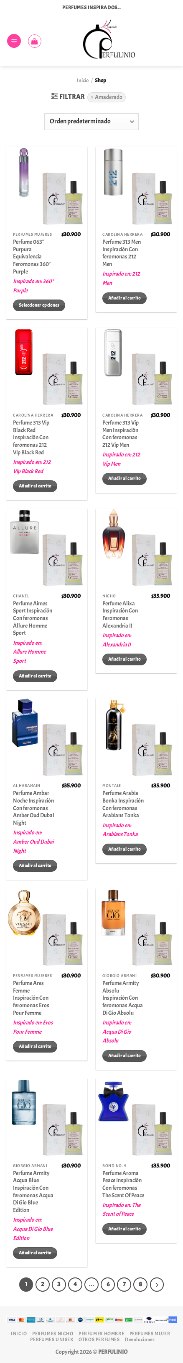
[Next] (157, 1284)
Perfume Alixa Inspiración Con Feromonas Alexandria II (120, 614)
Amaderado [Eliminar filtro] (108, 97)
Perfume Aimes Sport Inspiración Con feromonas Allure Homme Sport (32, 618)
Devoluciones (140, 1339)
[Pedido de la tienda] (91, 121)
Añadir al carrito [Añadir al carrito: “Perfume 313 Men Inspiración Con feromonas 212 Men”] (124, 298)
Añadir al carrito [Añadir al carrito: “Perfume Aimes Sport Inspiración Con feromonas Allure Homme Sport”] (35, 676)
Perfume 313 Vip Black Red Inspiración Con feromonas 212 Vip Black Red (31, 437)
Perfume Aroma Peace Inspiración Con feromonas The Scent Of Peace (123, 1184)
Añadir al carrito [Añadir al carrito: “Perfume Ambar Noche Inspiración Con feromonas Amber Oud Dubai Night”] (35, 865)
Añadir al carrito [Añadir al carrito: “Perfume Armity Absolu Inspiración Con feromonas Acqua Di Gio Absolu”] (124, 1055)
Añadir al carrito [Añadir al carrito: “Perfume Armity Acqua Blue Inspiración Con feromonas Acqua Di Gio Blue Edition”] (35, 1253)
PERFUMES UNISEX (51, 1339)
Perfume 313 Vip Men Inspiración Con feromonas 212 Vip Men (120, 433)
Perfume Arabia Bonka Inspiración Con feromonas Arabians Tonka (123, 804)
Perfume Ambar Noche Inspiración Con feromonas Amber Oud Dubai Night (33, 808)
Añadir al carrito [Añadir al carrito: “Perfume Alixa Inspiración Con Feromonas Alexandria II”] (124, 659)
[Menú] (14, 41)
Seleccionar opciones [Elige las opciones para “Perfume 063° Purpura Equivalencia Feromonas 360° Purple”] (39, 305)
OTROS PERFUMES (99, 1339)
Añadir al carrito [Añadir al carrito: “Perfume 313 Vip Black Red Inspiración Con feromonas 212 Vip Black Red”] (35, 486)
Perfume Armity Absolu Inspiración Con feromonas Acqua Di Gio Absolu (122, 998)
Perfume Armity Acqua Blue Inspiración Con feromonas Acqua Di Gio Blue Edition (33, 1192)
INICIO (19, 1333)
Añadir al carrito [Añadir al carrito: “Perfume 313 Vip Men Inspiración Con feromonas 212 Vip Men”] (124, 478)
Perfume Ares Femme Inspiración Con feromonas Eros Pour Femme (31, 998)
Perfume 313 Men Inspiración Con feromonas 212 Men (121, 253)
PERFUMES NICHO (53, 1333)
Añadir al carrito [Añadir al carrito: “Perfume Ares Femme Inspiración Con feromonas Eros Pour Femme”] (35, 1046)
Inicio (83, 80)
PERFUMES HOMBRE (101, 1333)
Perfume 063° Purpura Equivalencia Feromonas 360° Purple (32, 256)
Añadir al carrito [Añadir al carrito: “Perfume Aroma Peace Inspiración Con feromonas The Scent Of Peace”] (124, 1229)
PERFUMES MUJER (150, 1333)
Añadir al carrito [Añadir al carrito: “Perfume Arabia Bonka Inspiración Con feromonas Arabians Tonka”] (124, 849)
